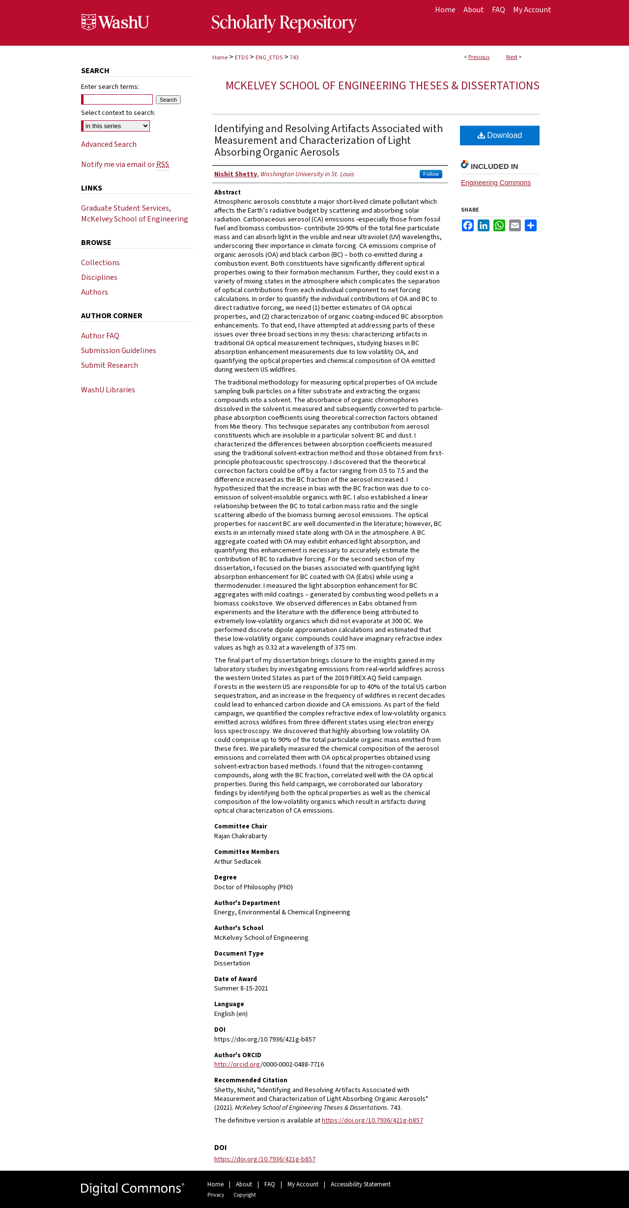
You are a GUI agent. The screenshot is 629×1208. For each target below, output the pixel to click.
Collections (100, 262)
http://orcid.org (237, 1065)
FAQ (269, 1184)
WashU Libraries (108, 389)
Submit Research (109, 365)
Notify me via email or (125, 164)
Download (500, 135)
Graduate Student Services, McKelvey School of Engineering (134, 213)
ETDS (241, 58)
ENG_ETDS (269, 58)
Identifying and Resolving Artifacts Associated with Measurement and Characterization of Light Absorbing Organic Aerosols (328, 140)
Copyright (244, 1195)
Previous (478, 57)
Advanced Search (109, 144)
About (244, 1184)
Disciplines (99, 277)
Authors (94, 292)
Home (220, 58)
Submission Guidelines (118, 350)
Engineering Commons (496, 183)
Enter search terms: (110, 87)
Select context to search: (118, 113)
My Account (302, 1184)
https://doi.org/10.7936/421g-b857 (372, 1121)
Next (511, 57)
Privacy (215, 1195)
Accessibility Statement (361, 1184)
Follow (431, 174)
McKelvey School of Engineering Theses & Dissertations (383, 85)
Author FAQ (100, 335)
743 (294, 58)
